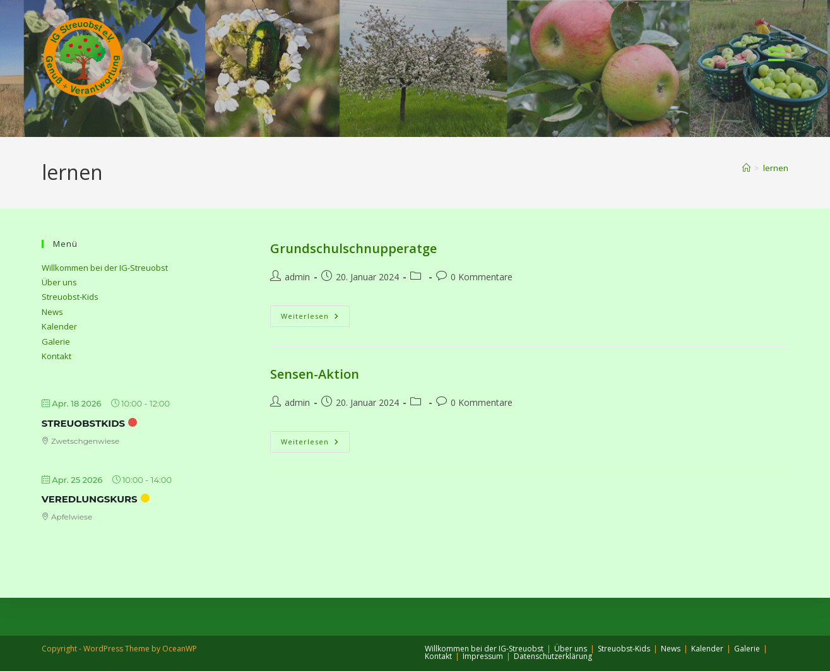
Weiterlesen (315, 316)
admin (297, 277)
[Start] (746, 168)
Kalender (59, 326)
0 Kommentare (482, 277)
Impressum (483, 656)
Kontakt (56, 356)
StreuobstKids (83, 423)
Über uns (59, 282)
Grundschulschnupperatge (353, 248)
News (52, 312)
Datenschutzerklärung (553, 656)
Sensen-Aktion (314, 374)
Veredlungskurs (90, 499)
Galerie (56, 341)
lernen (775, 168)
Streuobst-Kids (70, 296)
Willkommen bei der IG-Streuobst (105, 267)
